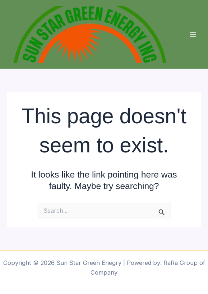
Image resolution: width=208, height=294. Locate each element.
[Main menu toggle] (193, 34)
